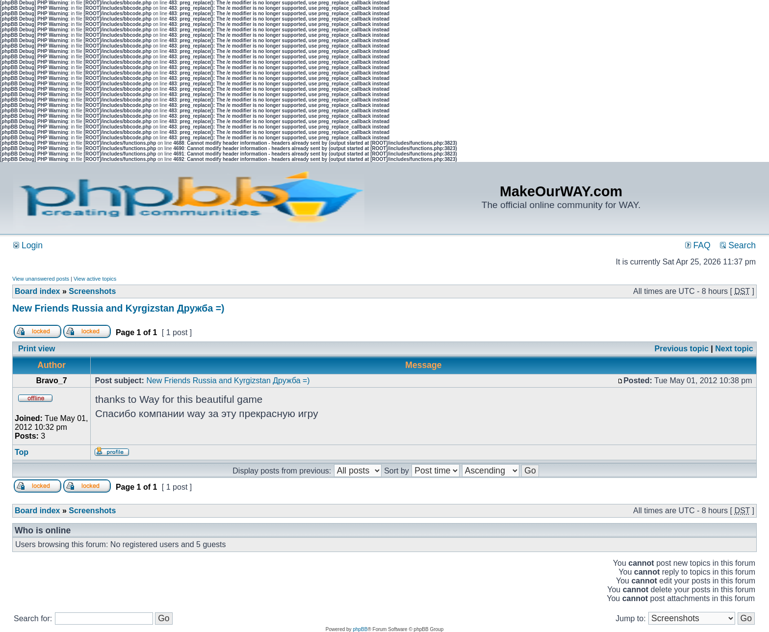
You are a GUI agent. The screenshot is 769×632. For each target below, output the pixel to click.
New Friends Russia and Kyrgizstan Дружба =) (118, 308)
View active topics (95, 279)
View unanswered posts (40, 279)
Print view (36, 348)
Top (21, 452)
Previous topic (682, 348)
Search (738, 245)
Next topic (734, 348)
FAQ (698, 245)
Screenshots (92, 291)
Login (28, 245)
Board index (37, 291)
